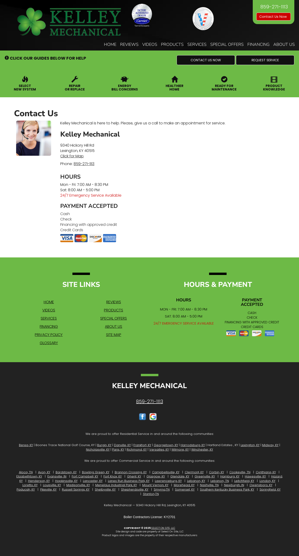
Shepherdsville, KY (134, 489)
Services (196, 44)
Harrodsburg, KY (193, 445)
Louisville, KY (52, 485)
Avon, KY (44, 472)
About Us (284, 44)
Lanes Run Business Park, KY (129, 481)
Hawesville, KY (255, 476)
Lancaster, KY (93, 481)
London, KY (267, 481)
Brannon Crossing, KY (131, 472)
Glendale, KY (179, 476)
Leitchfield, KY (244, 481)
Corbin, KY (216, 472)
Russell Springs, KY (75, 489)
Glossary (49, 343)
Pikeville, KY (48, 489)
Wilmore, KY (180, 449)
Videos (149, 44)
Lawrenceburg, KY (168, 481)
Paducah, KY (26, 489)
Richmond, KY (137, 449)
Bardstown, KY (66, 472)
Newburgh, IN (234, 485)
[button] (206, 60)
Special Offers (227, 44)
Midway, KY (270, 445)
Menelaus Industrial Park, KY (116, 485)
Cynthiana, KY (266, 472)
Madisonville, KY (78, 485)
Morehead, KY (184, 485)
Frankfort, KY (142, 445)
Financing (258, 44)
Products (172, 44)
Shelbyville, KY (105, 489)
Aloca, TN (26, 472)
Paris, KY (118, 449)
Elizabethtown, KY (29, 476)
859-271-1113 (84, 163)
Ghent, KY (134, 476)
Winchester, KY (202, 449)
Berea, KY (26, 445)
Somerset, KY (185, 489)
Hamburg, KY (229, 476)
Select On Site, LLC (163, 528)
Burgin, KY (104, 445)
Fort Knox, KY (112, 476)
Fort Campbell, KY (85, 476)
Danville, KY (122, 445)
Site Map (113, 334)
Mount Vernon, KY (155, 485)
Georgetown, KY (166, 445)
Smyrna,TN (162, 489)
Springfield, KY (270, 489)
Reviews (129, 44)
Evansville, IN (56, 476)
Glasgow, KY (155, 476)
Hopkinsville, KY (66, 481)
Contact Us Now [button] (273, 16)
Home (110, 44)
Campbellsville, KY (165, 472)
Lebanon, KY (196, 481)
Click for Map (72, 156)
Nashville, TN (209, 485)
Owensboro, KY (260, 485)
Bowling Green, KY (95, 472)
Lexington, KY (250, 445)
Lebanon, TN (219, 481)
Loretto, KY (30, 485)
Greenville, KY (205, 476)
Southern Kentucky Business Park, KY (227, 489)
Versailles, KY (159, 449)
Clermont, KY (194, 472)
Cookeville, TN (239, 472)
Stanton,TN (151, 494)
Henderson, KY (39, 481)
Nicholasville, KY (98, 449)
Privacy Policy (49, 334)
